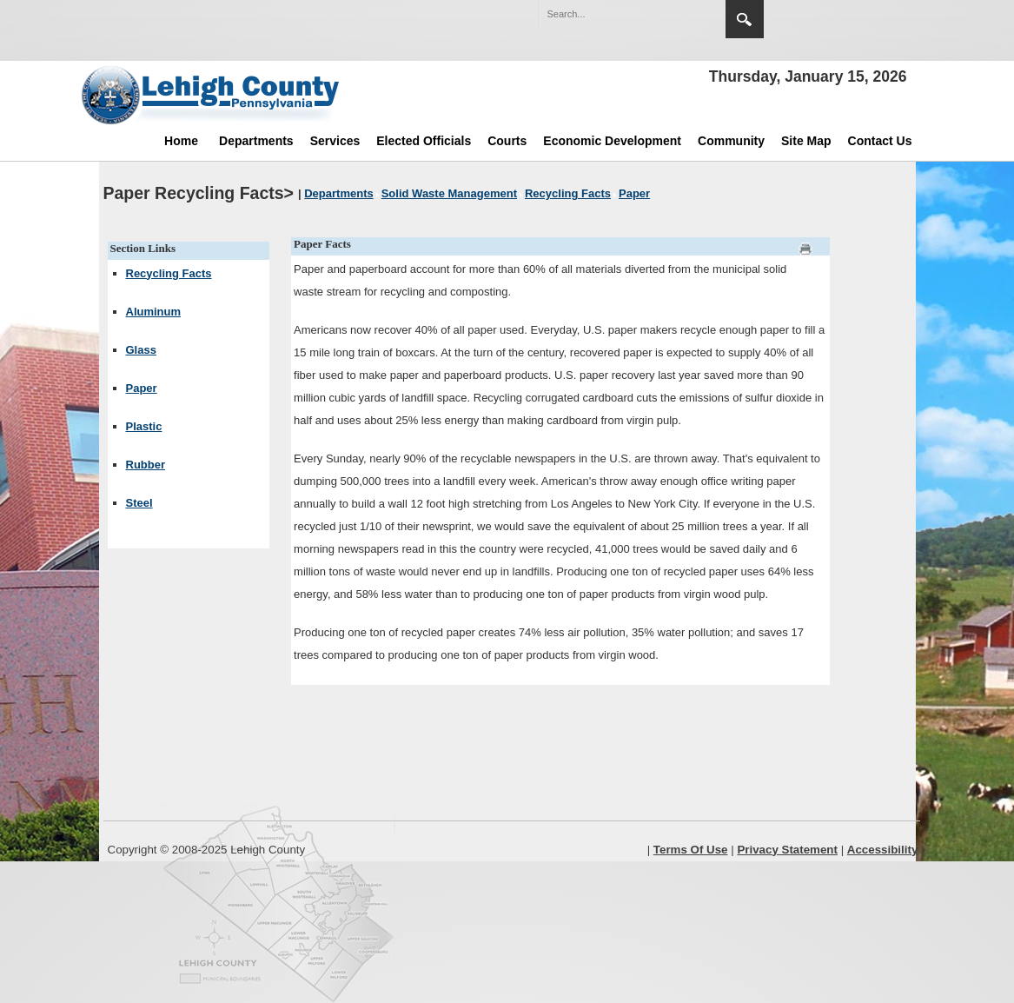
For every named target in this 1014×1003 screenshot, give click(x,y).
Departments (256, 141)
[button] (675, 13)
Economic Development (612, 141)
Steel (139, 502)
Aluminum (154, 311)
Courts (507, 141)
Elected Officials (423, 141)
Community (731, 141)
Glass (141, 349)
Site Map (806, 141)
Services (335, 141)
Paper (141, 388)
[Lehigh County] (212, 94)
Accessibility (882, 849)
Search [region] (745, 19)
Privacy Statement (787, 849)
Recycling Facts (169, 273)
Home (181, 141)
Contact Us (880, 141)
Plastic (144, 426)
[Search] (614, 14)
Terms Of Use (690, 849)
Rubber (146, 464)
